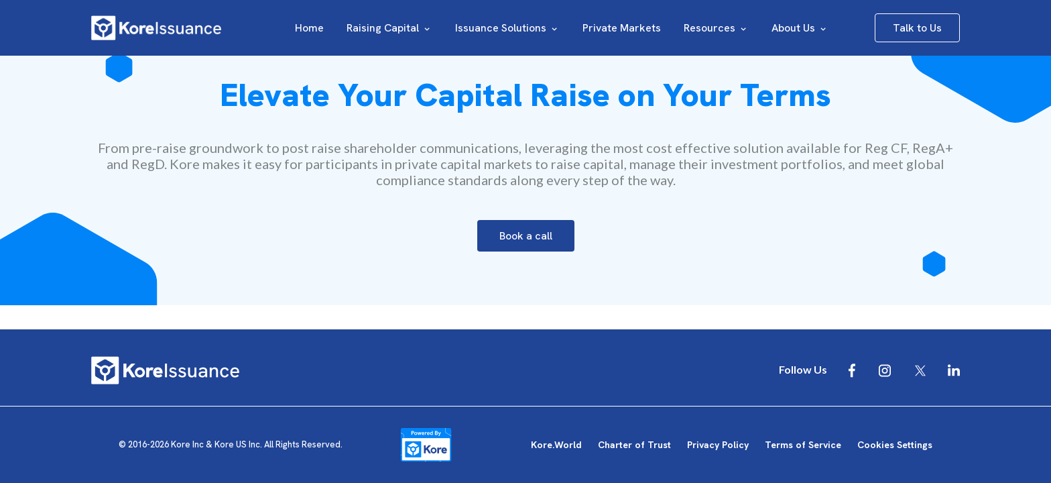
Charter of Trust (634, 445)
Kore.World (556, 445)
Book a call (525, 236)
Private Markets (621, 28)
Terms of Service (803, 445)
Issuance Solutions (507, 28)
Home (309, 28)
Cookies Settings (894, 445)
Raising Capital (389, 28)
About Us (799, 28)
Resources (716, 28)
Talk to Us (917, 28)
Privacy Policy (718, 445)
